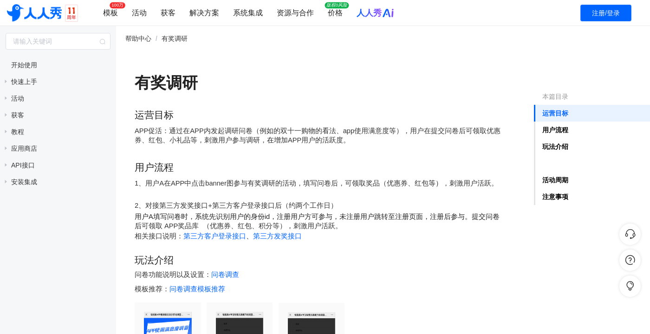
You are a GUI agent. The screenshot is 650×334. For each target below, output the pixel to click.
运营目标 (555, 113)
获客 (168, 13)
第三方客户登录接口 (214, 236)
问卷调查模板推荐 (197, 289)
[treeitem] (58, 65)
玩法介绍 (555, 146)
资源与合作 (295, 13)
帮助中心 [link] (138, 38)
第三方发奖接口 (277, 236)
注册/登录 (606, 13)
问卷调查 (225, 274)
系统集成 (248, 13)
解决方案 (204, 13)
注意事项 (555, 196)
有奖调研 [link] (175, 38)
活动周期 (555, 180)
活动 (139, 13)
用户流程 (555, 130)
